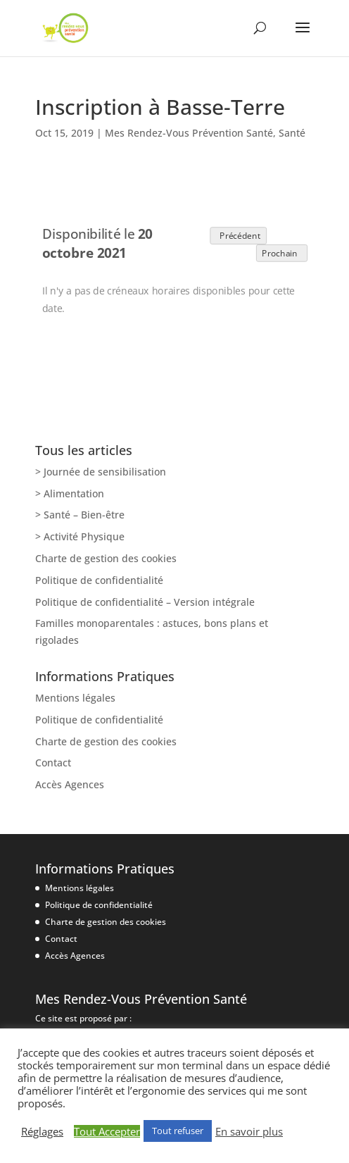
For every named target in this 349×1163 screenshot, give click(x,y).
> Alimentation (69, 493)
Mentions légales (75, 697)
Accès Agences (69, 784)
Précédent (237, 235)
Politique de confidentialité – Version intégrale (145, 602)
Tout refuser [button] (177, 1130)
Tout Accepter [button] (107, 1131)
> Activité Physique (80, 536)
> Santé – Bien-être (80, 514)
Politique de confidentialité (99, 580)
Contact (53, 762)
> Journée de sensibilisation (100, 471)
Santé (292, 132)
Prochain (281, 253)
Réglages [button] (42, 1131)
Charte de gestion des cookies (106, 558)
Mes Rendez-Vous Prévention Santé (189, 132)
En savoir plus (249, 1131)
